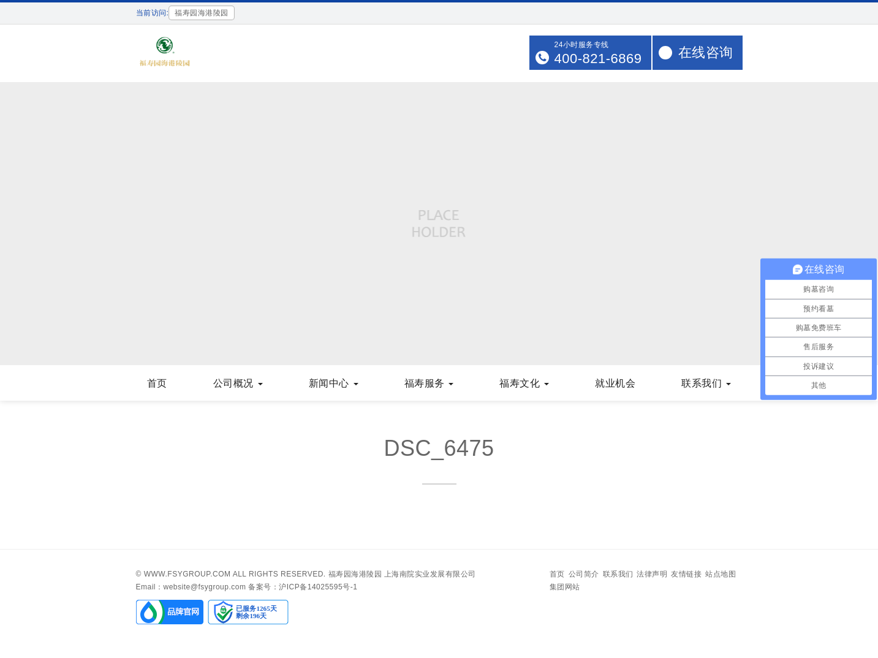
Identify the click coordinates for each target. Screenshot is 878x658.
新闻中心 (333, 383)
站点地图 (720, 574)
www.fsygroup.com (187, 574)
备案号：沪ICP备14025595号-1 (302, 587)
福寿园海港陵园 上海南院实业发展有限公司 (402, 574)
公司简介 (584, 574)
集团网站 (565, 587)
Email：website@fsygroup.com (191, 587)
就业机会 (615, 383)
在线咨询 (705, 52)
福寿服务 (429, 383)
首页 (157, 383)
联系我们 (706, 383)
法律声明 (652, 574)
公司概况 (238, 383)
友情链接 (686, 574)
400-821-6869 (597, 58)
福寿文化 (524, 383)
